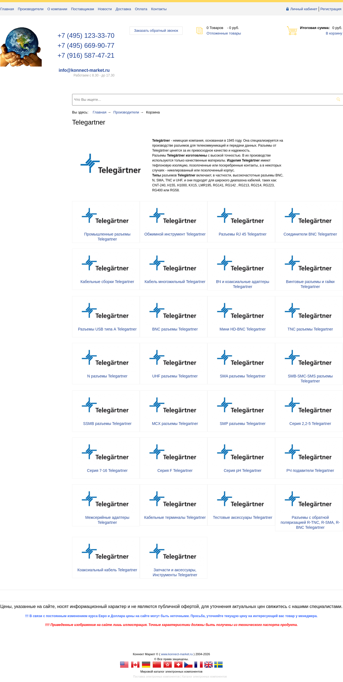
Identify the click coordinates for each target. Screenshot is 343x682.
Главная (7, 9)
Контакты (159, 9)
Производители (30, 9)
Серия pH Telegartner (243, 470)
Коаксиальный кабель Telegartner (107, 570)
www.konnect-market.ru (177, 654)
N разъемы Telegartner (107, 376)
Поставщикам (82, 9)
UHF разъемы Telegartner (174, 376)
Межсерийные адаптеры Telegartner (107, 520)
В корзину (334, 33)
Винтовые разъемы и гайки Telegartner (310, 284)
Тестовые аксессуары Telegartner (242, 517)
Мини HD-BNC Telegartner (243, 329)
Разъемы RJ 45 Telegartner (243, 234)
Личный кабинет (303, 9)
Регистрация (330, 9)
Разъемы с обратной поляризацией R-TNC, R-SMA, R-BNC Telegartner (310, 522)
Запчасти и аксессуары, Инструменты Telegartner (175, 572)
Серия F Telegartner (174, 470)
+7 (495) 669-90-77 (85, 45)
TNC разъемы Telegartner (310, 329)
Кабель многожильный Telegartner (174, 281)
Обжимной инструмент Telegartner (175, 234)
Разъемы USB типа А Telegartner (107, 329)
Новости (105, 9)
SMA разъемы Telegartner (242, 376)
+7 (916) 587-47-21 (85, 55)
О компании (57, 9)
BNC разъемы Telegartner (175, 329)
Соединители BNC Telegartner (310, 234)
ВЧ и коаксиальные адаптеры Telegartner (242, 284)
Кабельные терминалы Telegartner (175, 517)
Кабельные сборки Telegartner (107, 281)
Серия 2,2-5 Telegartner (310, 423)
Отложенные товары (224, 33)
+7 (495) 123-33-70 (85, 35)
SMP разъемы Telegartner (243, 423)
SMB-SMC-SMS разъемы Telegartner (310, 378)
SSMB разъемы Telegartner (107, 423)
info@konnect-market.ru (84, 70)
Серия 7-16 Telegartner (107, 470)
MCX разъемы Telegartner (175, 423)
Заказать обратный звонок (156, 30)
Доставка (123, 9)
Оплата (141, 9)
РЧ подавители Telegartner (310, 470)
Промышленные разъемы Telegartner (107, 236)
